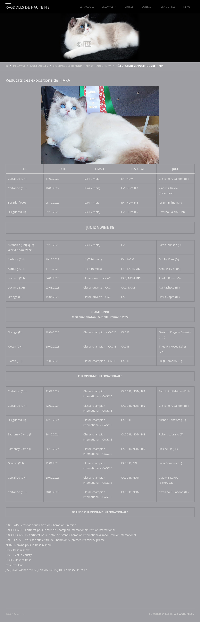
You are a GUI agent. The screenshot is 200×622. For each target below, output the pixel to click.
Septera (170, 614)
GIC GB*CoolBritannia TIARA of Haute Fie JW (82, 66)
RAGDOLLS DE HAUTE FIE (28, 6)
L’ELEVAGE (19, 66)
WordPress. (187, 614)
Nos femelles (39, 66)
